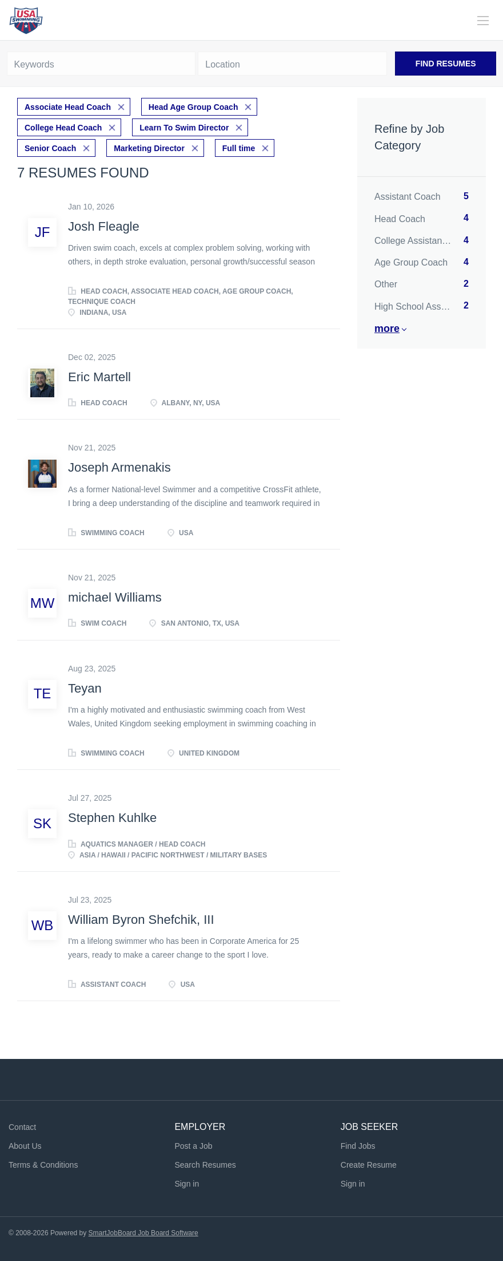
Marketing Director (149, 148)
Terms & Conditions (43, 1164)
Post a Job (193, 1146)
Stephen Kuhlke (112, 818)
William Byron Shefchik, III (141, 919)
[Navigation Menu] (483, 20)
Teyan (85, 688)
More (387, 328)
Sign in (186, 1183)
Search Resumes (204, 1164)
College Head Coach (63, 127)
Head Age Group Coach (193, 107)
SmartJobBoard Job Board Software (143, 1233)
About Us (25, 1146)
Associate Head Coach (68, 107)
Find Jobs (358, 1146)
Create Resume (369, 1164)
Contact (22, 1127)
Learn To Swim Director (184, 127)
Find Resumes (446, 63)
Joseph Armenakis (119, 467)
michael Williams (115, 597)
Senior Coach (50, 148)
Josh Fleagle (103, 226)
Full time (239, 148)
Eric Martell (99, 377)
